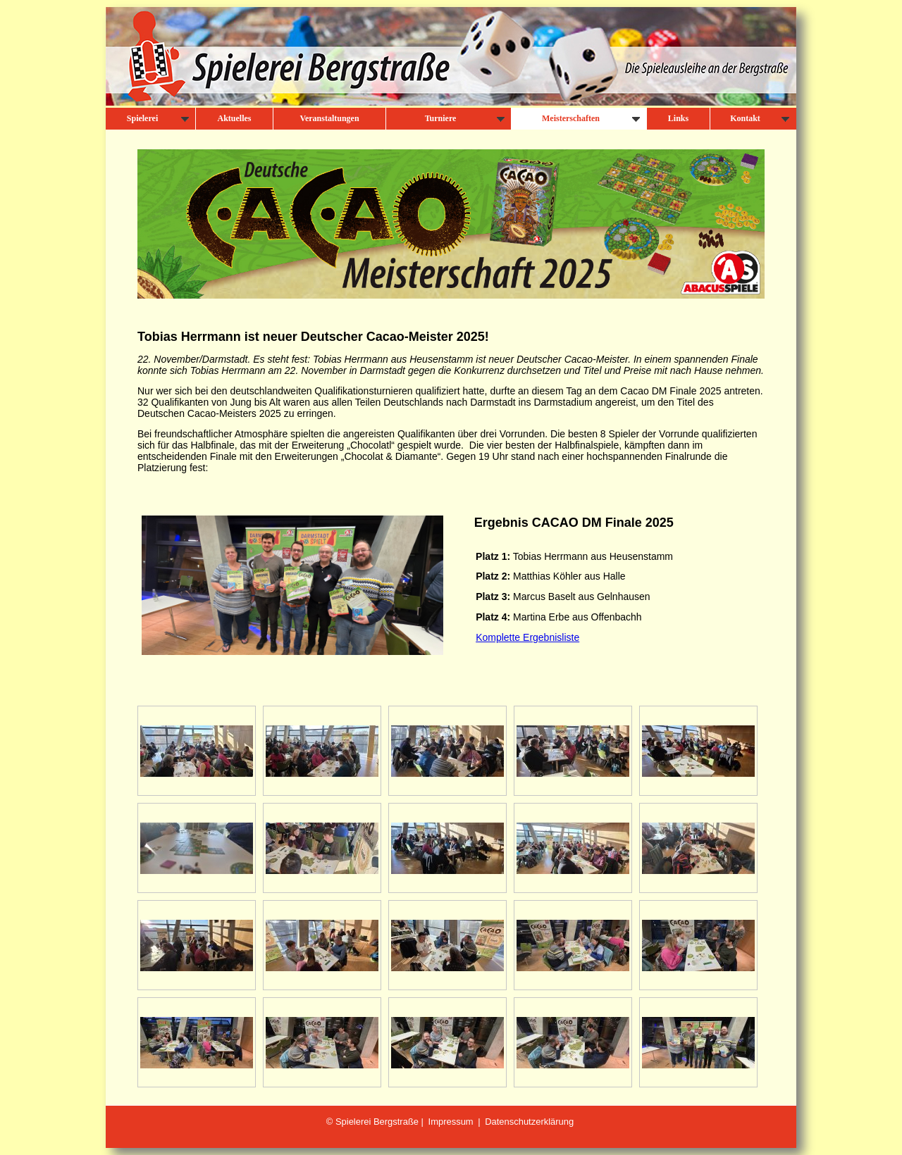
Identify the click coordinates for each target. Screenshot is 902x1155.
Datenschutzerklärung (529, 1121)
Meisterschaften (591, 118)
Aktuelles (235, 118)
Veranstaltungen (329, 118)
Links (678, 118)
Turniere (465, 118)
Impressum (451, 1121)
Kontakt (759, 118)
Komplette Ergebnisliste (527, 637)
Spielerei (158, 118)
